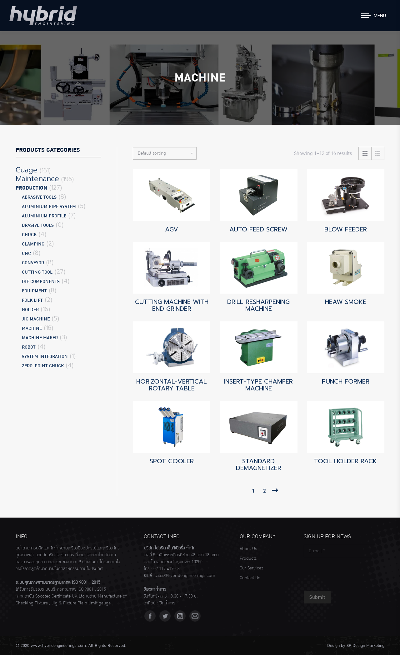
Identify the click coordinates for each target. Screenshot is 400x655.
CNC (26, 253)
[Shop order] (165, 153)
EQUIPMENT (34, 291)
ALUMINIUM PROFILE (44, 216)
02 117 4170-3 (166, 568)
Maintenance (37, 179)
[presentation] (351, 572)
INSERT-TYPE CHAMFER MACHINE (258, 385)
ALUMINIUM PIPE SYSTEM (49, 206)
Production (31, 188)
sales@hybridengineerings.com (185, 575)
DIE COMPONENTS (41, 281)
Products (248, 558)
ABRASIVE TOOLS (39, 197)
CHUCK (29, 234)
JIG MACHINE (36, 319)
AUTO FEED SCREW (258, 229)
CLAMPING (33, 244)
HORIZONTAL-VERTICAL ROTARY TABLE (171, 385)
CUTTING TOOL (37, 272)
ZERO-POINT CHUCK (43, 366)
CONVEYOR (33, 262)
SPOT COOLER (172, 461)
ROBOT (29, 347)
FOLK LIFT (32, 300)
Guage (27, 170)
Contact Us (250, 577)
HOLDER (30, 309)
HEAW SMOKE (345, 301)
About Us (248, 548)
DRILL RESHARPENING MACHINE (258, 305)
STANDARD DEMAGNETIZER (258, 464)
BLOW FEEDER (345, 229)
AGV (171, 229)
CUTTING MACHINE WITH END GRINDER (171, 305)
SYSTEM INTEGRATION (45, 356)
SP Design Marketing (365, 646)
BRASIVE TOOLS (38, 225)
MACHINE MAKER (40, 337)
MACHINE (32, 328)
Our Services (251, 568)
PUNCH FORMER (345, 381)
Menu (380, 15)
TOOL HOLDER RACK (345, 461)
